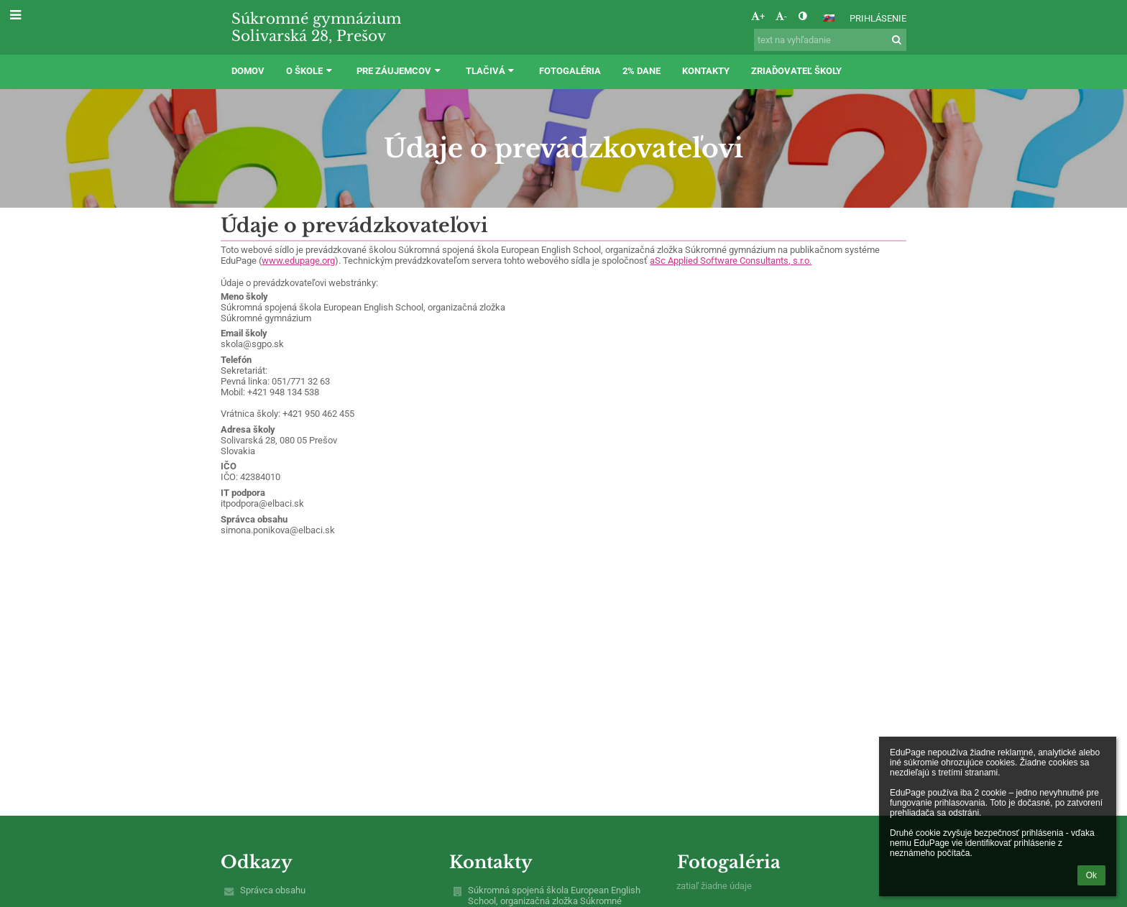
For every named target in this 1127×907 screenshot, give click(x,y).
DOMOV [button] (247, 70)
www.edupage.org (298, 260)
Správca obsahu (272, 890)
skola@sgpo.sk (252, 344)
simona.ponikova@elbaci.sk (278, 530)
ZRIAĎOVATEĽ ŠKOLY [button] (796, 70)
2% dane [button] (641, 70)
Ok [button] (1091, 875)
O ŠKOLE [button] (310, 70)
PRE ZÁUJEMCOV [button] (399, 70)
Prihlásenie (878, 18)
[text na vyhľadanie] (830, 40)
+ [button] (758, 16)
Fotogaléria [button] (570, 70)
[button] (829, 18)
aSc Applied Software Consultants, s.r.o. (730, 260)
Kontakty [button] (706, 70)
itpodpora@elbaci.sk (262, 503)
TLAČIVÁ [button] (492, 70)
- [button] (781, 16)
